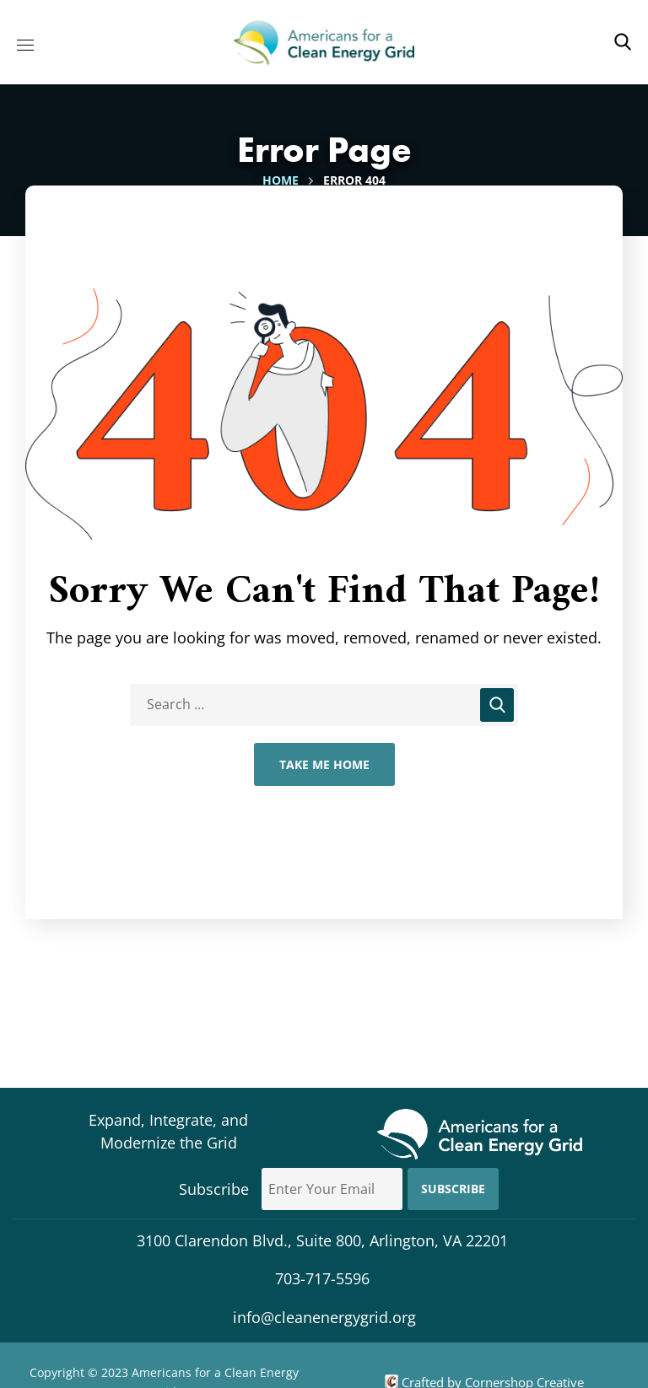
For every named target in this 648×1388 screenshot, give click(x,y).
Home (280, 180)
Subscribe (453, 1189)
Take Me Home (324, 764)
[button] (622, 42)
